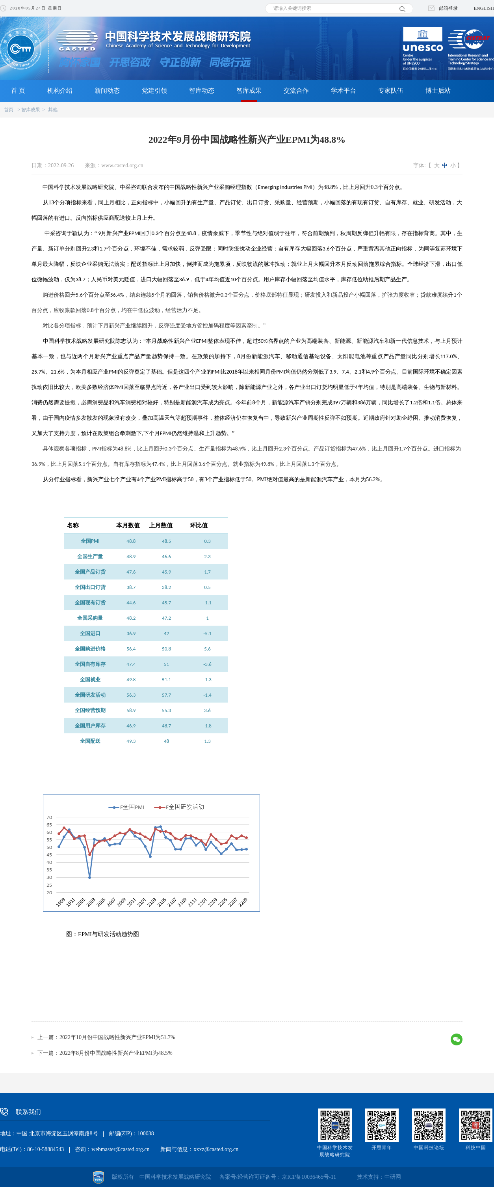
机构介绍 (59, 90)
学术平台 (343, 90)
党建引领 (154, 90)
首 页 (18, 90)
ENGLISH (484, 8)
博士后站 (438, 90)
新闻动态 (107, 90)
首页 (8, 109)
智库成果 (249, 90)
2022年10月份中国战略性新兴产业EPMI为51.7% (117, 1037)
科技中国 (476, 1147)
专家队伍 (390, 90)
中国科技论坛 (429, 1147)
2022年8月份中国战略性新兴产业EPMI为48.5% (116, 1053)
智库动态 (201, 90)
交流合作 (296, 90)
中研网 (392, 1177)
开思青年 (381, 1147)
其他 (53, 109)
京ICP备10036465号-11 (309, 1177)
